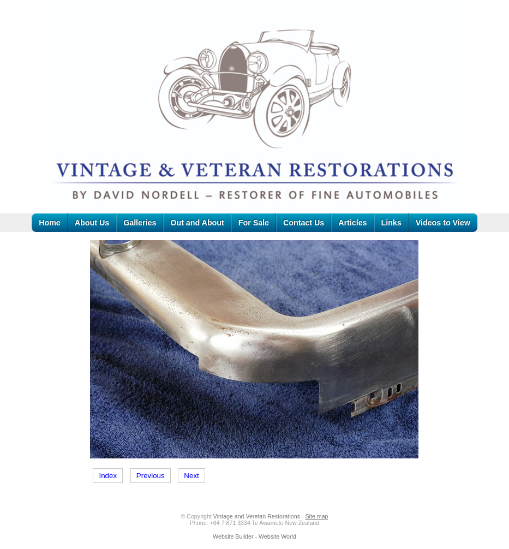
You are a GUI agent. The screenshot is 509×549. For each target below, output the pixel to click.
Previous (150, 476)
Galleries (139, 222)
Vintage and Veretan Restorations (256, 516)
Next (191, 476)
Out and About (197, 222)
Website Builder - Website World (254, 536)
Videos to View (443, 222)
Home (50, 222)
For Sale (253, 222)
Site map (316, 516)
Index (108, 476)
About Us (92, 222)
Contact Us (303, 222)
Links (391, 222)
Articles (352, 222)
